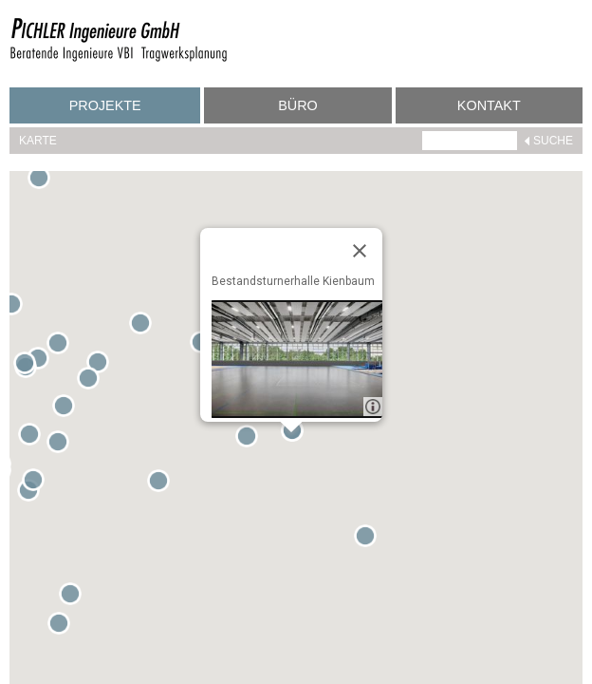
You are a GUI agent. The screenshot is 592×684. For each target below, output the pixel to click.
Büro (298, 105)
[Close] (359, 251)
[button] (15, 308)
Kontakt (489, 105)
